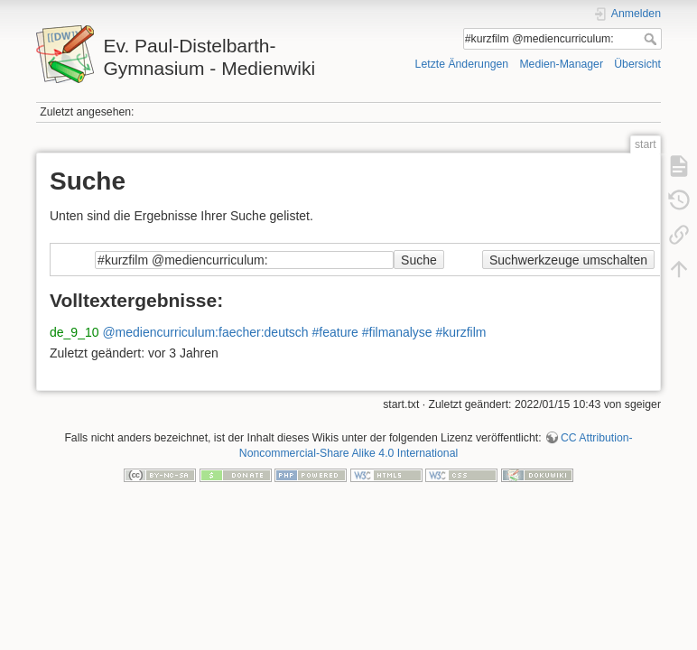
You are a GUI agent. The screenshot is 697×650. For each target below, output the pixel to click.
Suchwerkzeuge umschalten (568, 260)
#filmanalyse (397, 332)
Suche (652, 38)
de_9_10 (74, 332)
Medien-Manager (561, 64)
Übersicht (637, 64)
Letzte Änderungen (462, 64)
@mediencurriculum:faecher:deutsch (205, 332)
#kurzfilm (461, 332)
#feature (335, 332)
